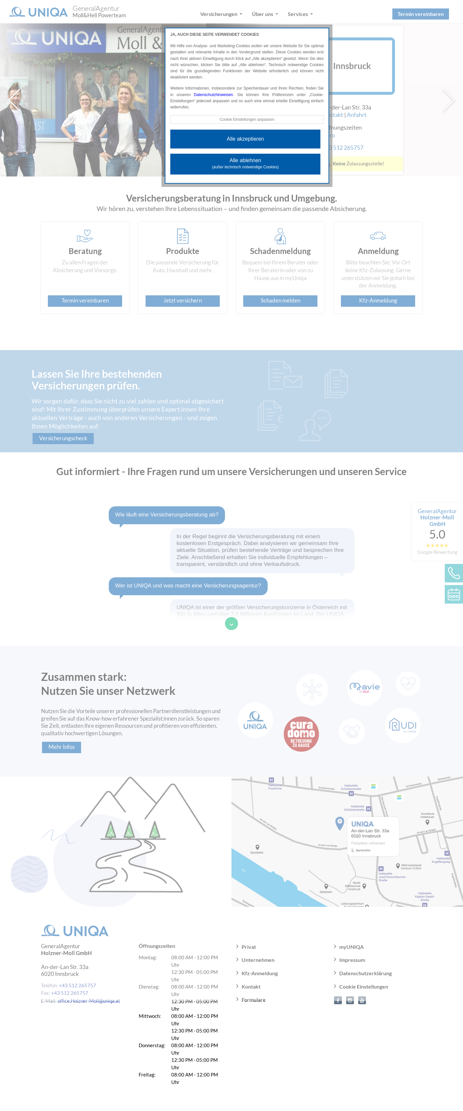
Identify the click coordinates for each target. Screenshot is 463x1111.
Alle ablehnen (245, 163)
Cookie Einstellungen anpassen (246, 119)
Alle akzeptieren (245, 139)
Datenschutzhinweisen (213, 94)
